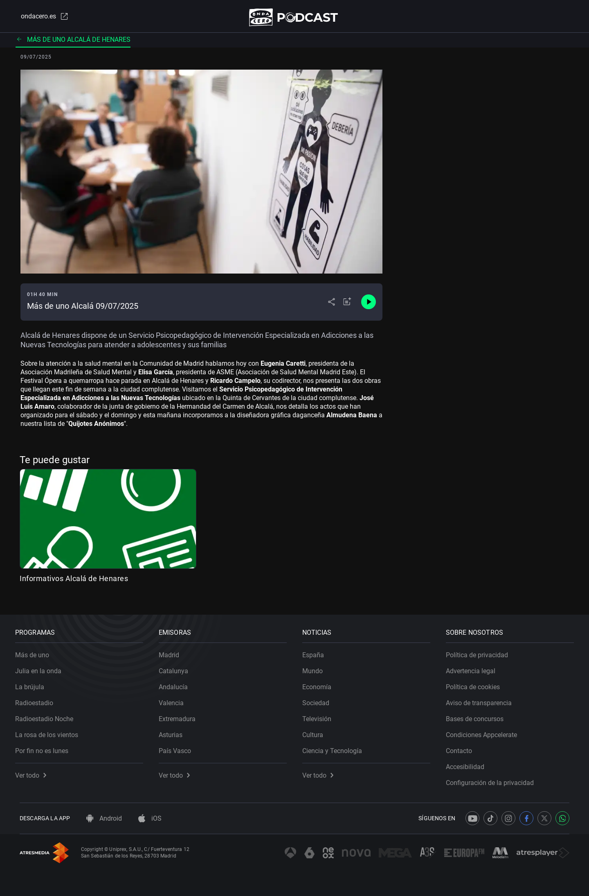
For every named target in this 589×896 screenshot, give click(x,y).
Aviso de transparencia (483, 698)
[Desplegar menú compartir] (331, 305)
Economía (321, 682)
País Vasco (179, 746)
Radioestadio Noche (49, 714)
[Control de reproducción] (368, 305)
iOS (150, 818)
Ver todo (35, 771)
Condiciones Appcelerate (486, 730)
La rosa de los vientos (51, 730)
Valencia (175, 698)
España (317, 650)
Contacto (463, 746)
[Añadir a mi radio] (347, 305)
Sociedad (320, 698)
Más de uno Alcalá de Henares (73, 43)
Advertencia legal (475, 666)
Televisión (321, 714)
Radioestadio (39, 698)
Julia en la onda (43, 666)
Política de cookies (477, 682)
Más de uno (37, 650)
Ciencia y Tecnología (336, 746)
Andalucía (177, 682)
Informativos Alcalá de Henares (74, 581)
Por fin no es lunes (46, 746)
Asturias (175, 730)
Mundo (317, 666)
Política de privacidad (481, 650)
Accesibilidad (469, 762)
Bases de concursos (479, 714)
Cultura (317, 730)
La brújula (34, 682)
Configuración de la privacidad (494, 778)
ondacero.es (39, 18)
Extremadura (181, 714)
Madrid (173, 650)
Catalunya (178, 666)
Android (104, 818)
